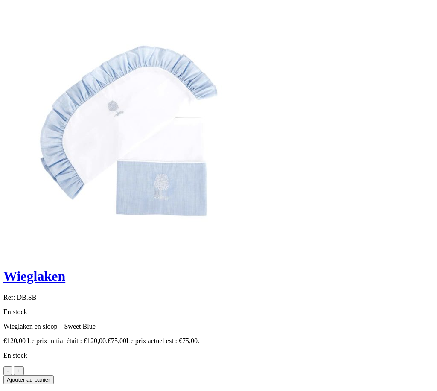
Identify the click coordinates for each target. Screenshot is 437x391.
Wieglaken (34, 276)
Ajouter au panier (28, 379)
